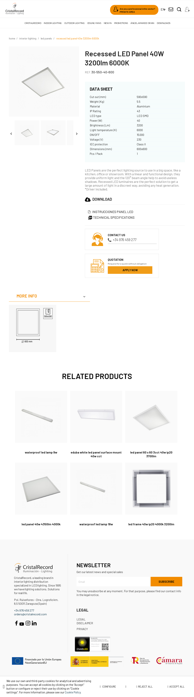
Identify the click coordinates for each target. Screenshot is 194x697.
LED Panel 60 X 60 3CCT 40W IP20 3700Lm (151, 454)
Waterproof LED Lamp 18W (96, 524)
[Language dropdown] (163, 9)
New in (108, 23)
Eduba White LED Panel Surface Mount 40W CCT (96, 454)
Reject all (144, 686)
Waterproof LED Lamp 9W (41, 452)
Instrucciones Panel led (112, 212)
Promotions (121, 23)
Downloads (163, 23)
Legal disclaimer (85, 621)
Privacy (82, 629)
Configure (113, 686)
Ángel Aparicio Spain (142, 23)
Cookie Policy (73, 692)
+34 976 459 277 (122, 239)
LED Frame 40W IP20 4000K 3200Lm (151, 524)
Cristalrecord (33, 23)
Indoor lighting (53, 23)
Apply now (130, 270)
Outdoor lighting (74, 23)
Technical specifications (111, 217)
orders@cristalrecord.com (30, 614)
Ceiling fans (94, 23)
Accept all (176, 686)
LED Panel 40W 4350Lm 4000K (41, 524)
